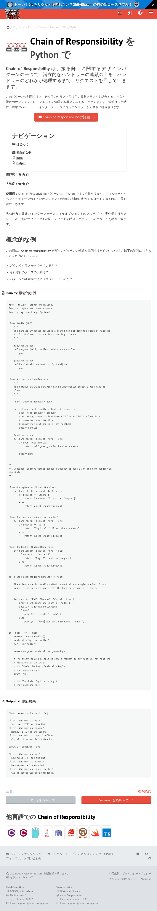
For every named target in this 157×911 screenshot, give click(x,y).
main (19, 158)
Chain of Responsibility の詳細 (66, 117)
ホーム (10, 853)
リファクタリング (30, 853)
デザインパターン (24, 27)
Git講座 (109, 853)
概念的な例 (23, 152)
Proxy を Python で (40, 800)
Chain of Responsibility (53, 27)
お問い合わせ (33, 858)
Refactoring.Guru (33, 873)
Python (74, 27)
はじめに (22, 144)
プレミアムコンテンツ (86, 853)
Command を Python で (116, 800)
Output (21, 163)
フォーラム (13, 858)
